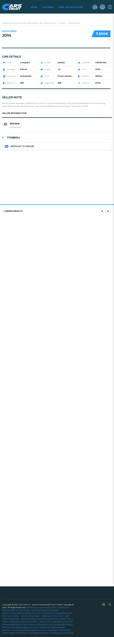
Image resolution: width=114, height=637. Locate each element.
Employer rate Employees (26, 624)
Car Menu (48, 7)
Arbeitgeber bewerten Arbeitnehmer (35, 627)
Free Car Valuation (71, 7)
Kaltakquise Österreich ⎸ (53, 616)
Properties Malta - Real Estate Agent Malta (33, 610)
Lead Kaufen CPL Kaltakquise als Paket (54, 633)
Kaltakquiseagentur (30, 619)
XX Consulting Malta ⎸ (31, 616)
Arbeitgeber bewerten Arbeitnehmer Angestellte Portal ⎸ (47, 613)
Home (33, 7)
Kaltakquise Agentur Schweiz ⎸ (24, 621)
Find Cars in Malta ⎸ (11, 616)
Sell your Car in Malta (49, 621)
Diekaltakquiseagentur (36, 607)
